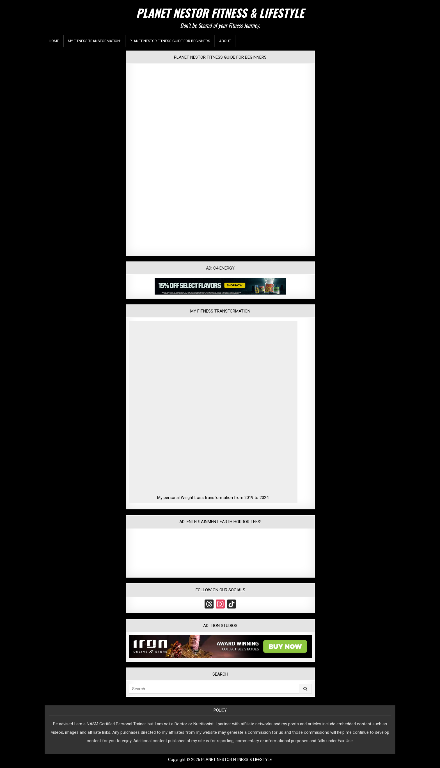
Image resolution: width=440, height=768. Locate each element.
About (225, 41)
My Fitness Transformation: (94, 41)
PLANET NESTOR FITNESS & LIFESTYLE (220, 12)
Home (54, 41)
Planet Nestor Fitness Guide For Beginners (170, 41)
